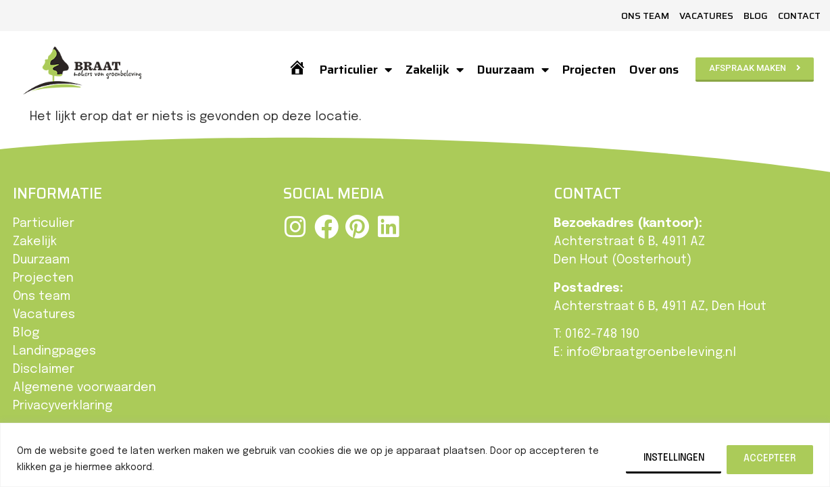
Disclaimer (43, 369)
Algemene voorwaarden (84, 388)
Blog (755, 15)
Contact (799, 15)
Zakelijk (434, 69)
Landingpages (54, 351)
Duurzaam (512, 69)
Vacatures (706, 15)
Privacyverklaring (62, 406)
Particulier (355, 69)
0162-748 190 (602, 334)
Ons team (645, 15)
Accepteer (769, 458)
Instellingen (669, 458)
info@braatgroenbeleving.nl (651, 353)
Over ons (653, 69)
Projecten (588, 69)
